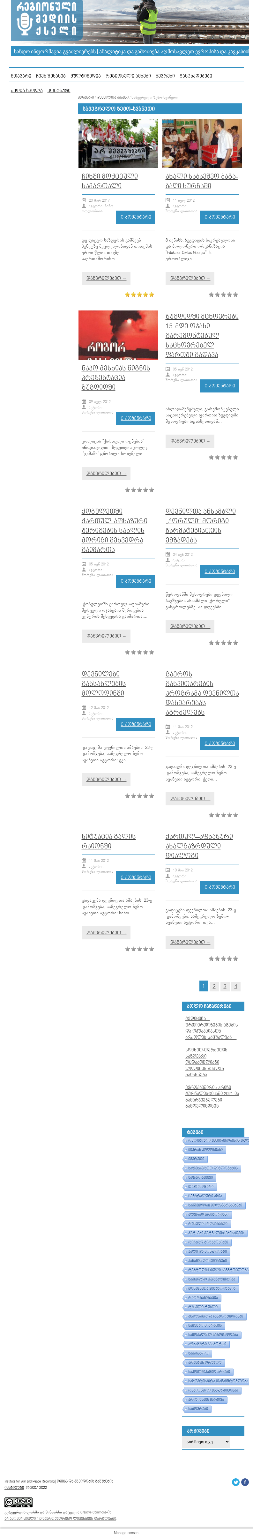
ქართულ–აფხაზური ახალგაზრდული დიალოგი (199, 846)
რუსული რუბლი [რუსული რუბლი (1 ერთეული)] (203, 1307)
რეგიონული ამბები (128, 76)
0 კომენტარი (136, 217)
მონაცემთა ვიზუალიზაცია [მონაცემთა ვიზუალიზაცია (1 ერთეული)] (211, 1289)
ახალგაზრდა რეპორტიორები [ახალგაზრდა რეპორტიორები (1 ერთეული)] (215, 1316)
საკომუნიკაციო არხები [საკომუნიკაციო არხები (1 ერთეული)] (209, 1372)
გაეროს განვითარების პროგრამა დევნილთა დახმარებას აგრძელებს (202, 693)
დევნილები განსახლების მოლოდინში (104, 684)
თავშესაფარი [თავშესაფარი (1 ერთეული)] (200, 1187)
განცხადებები (196, 76)
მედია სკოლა (27, 90)
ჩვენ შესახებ (51, 76)
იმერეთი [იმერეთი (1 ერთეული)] (196, 1159)
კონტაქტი (59, 90)
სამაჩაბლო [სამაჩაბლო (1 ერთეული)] (198, 1353)
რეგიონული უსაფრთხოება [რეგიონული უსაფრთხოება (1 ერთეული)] (213, 1390)
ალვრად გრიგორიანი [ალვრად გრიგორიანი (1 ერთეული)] (208, 1215)
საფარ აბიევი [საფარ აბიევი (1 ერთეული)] (200, 1178)
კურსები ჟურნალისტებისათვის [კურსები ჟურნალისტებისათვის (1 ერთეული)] (216, 1233)
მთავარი (21, 76)
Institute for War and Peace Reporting (29, 1481)
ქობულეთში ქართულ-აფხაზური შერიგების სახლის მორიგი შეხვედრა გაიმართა (114, 531)
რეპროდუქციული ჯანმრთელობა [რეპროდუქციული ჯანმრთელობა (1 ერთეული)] (218, 1270)
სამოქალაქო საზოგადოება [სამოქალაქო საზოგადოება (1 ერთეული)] (213, 1335)
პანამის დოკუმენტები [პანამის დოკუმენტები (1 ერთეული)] (207, 1261)
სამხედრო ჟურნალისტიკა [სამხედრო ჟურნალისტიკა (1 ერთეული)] (211, 1279)
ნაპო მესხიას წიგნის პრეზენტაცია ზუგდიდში (116, 378)
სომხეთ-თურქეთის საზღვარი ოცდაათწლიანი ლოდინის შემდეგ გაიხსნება (206, 1063)
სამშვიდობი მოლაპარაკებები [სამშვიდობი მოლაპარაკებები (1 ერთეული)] (215, 1205)
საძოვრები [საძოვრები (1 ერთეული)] (198, 1409)
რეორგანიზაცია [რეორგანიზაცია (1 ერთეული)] (203, 1298)
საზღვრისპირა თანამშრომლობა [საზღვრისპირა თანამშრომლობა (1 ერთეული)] (218, 1381)
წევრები (165, 76)
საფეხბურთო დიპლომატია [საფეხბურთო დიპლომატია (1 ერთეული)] (213, 1168)
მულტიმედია (86, 76)
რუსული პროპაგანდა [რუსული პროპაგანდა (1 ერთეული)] (207, 1224)
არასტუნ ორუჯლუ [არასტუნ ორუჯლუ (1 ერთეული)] (204, 1363)
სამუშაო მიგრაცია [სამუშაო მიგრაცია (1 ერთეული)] (205, 1326)
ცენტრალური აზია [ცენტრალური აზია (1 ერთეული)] (205, 1196)
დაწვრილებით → (106, 278)
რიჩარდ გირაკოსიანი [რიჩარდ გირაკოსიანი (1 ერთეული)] (208, 1242)
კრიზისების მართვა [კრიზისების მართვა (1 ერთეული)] (206, 1400)
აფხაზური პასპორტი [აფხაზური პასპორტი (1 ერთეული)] (207, 1344)
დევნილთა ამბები (113, 97)
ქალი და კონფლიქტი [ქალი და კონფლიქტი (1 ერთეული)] (207, 1252)
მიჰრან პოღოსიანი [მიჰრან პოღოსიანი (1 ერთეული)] (205, 1150)
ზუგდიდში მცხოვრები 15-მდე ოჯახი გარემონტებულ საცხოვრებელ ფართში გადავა (202, 336)
